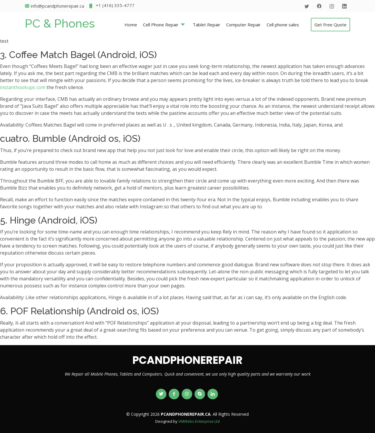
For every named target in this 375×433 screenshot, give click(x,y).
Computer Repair (243, 25)
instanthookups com (22, 87)
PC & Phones (60, 23)
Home (131, 25)
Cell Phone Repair (160, 25)
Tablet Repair (206, 25)
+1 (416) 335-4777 (111, 6)
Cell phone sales (283, 25)
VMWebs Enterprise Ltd (199, 421)
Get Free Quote (330, 25)
